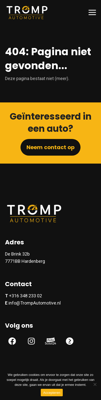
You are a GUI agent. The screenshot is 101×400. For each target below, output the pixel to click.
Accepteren (51, 393)
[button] (92, 12)
